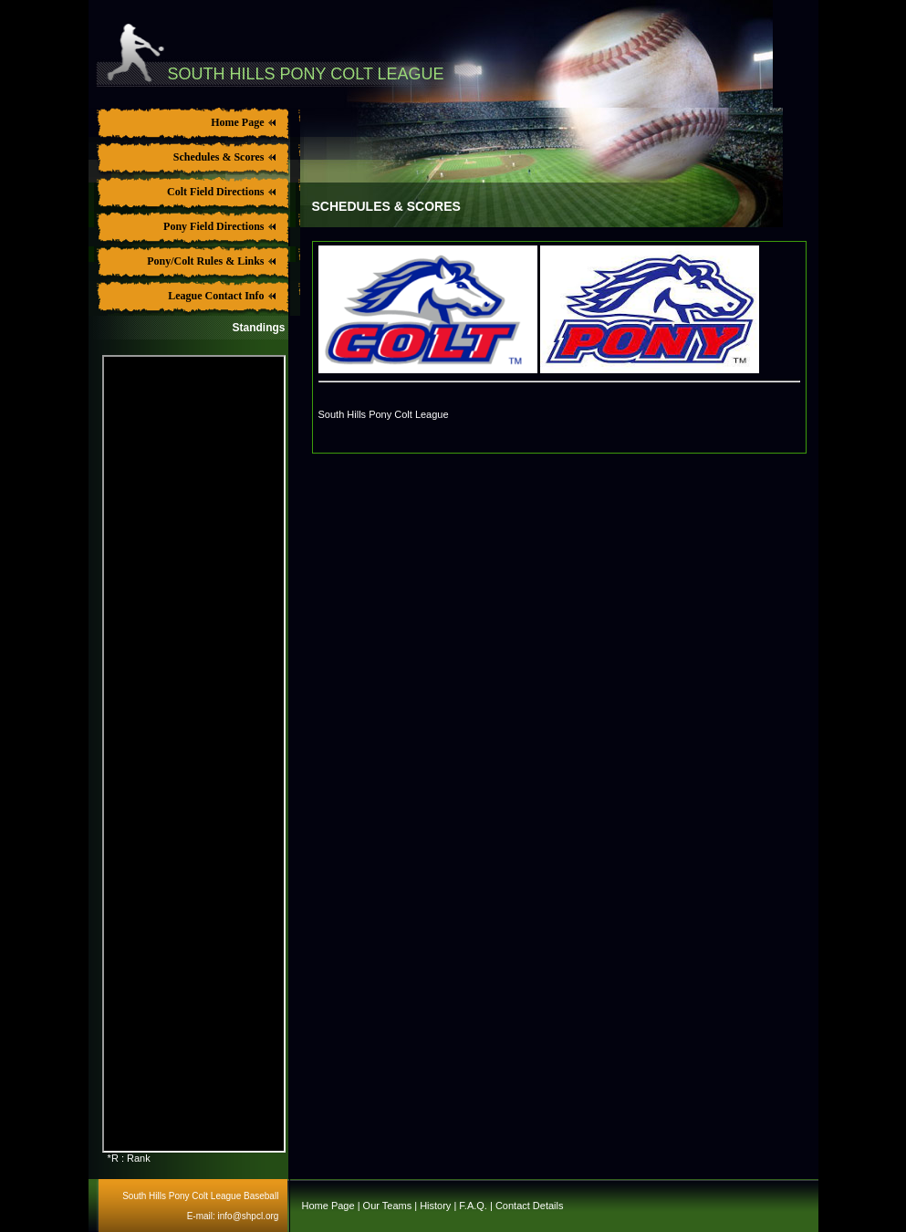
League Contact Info (220, 295)
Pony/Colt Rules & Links (209, 261)
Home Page (241, 122)
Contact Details (529, 1205)
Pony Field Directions (217, 226)
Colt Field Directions (219, 191)
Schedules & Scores (223, 157)
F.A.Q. (473, 1205)
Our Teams (387, 1205)
